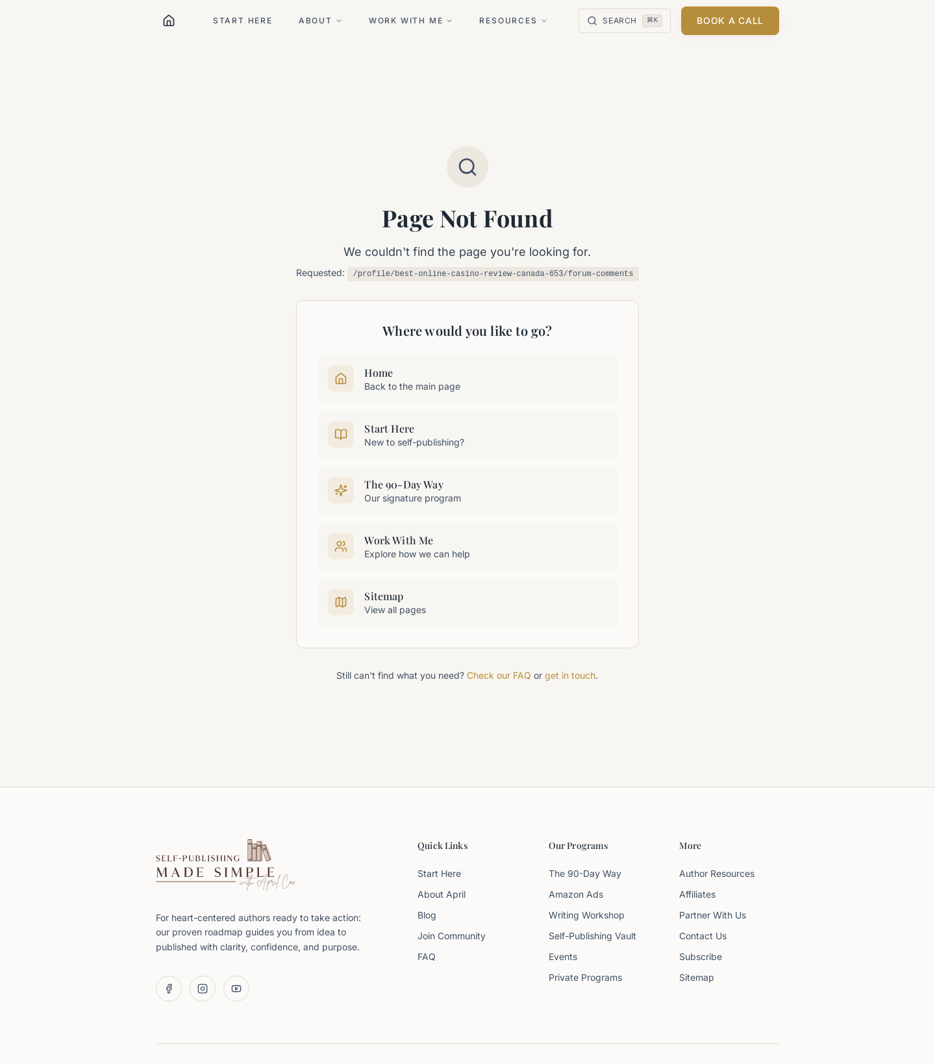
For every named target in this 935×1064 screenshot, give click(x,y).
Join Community (452, 935)
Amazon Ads (576, 894)
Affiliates (697, 894)
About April (442, 894)
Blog (427, 914)
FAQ (427, 956)
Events (563, 956)
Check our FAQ (499, 675)
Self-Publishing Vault (592, 935)
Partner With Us (712, 914)
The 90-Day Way (585, 873)
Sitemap (696, 977)
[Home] (169, 21)
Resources (513, 20)
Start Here (243, 20)
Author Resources (716, 873)
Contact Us (703, 935)
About (321, 20)
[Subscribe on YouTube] (236, 989)
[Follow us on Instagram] (203, 989)
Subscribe (700, 956)
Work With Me (411, 20)
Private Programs (585, 977)
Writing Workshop (587, 914)
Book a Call (730, 20)
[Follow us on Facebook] (169, 989)
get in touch (570, 675)
